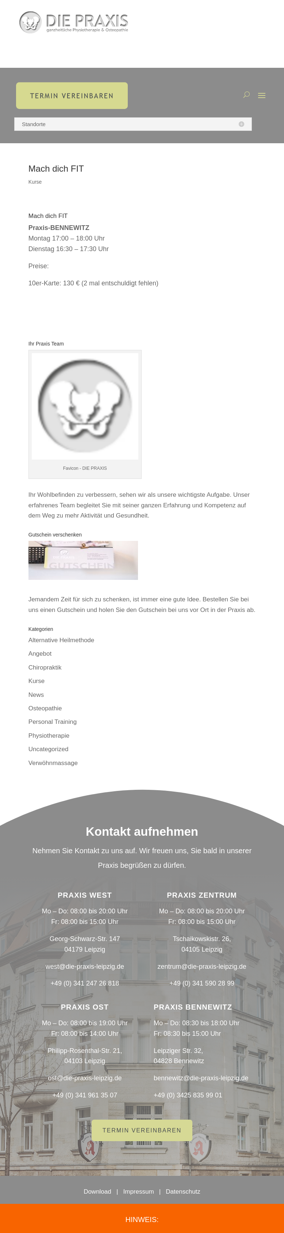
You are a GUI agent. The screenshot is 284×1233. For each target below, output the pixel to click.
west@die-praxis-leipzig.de (85, 966)
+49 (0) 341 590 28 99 (201, 983)
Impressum (138, 1191)
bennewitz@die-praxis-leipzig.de (201, 1078)
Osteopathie (45, 708)
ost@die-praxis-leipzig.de (85, 1078)
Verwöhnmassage (53, 763)
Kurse (35, 182)
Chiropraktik (45, 667)
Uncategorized (48, 749)
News (36, 694)
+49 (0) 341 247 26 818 (85, 983)
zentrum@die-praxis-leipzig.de (201, 966)
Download (97, 1191)
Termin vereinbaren (142, 1130)
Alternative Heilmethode (61, 640)
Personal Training (52, 721)
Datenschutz (183, 1191)
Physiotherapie (48, 735)
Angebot (39, 653)
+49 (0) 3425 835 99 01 (188, 1095)
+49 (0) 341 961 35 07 (85, 1095)
